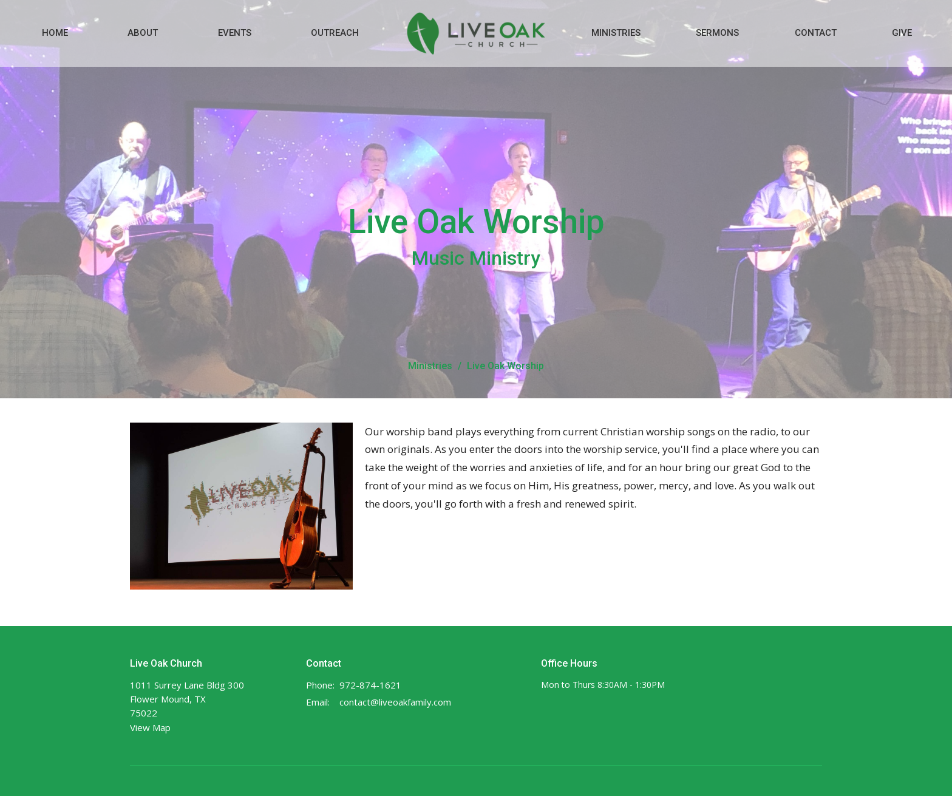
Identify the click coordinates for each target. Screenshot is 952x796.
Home (55, 32)
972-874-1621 (370, 685)
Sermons (717, 32)
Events (234, 32)
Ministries (616, 32)
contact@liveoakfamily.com (395, 702)
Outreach (335, 32)
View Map (150, 727)
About (142, 32)
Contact (816, 32)
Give (902, 32)
